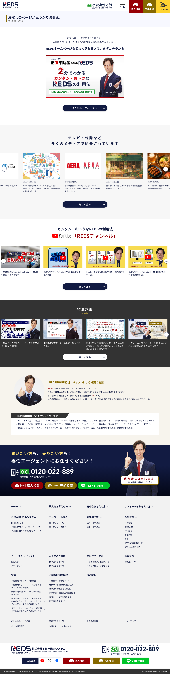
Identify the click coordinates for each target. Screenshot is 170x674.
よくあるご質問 (57, 556)
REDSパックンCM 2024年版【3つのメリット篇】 (106, 273)
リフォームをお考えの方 (137, 506)
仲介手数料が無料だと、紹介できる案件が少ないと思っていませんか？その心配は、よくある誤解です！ (106, 345)
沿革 (126, 539)
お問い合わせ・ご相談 (20, 621)
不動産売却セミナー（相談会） (24, 580)
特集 (13, 575)
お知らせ (15, 561)
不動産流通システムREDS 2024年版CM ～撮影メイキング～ (20, 273)
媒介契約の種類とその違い (60, 588)
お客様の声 (93, 517)
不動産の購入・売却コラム (98, 565)
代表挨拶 (128, 522)
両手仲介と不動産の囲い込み (61, 584)
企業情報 (129, 517)
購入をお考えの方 (58, 506)
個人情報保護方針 (18, 626)
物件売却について (56, 565)
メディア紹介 (16, 565)
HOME (14, 506)
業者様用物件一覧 (56, 621)
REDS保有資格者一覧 (133, 543)
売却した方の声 (93, 526)
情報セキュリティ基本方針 (60, 626)
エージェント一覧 (56, 522)
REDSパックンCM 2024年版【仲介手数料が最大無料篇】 (147, 273)
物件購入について (56, 561)
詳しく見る (85, 204)
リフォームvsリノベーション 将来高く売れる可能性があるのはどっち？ (148, 344)
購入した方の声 (93, 522)
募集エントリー (131, 561)
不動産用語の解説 (58, 575)
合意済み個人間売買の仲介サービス (26, 531)
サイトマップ (130, 621)
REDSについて (17, 522)
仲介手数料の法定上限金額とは (62, 592)
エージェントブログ (57, 526)
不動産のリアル (95, 556)
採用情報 (129, 556)
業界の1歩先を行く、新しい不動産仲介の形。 (63, 344)
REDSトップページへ (85, 108)
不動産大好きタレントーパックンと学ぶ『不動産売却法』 (21, 344)
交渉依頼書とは (55, 600)
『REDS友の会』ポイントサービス (25, 526)
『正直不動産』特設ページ (98, 561)
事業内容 (128, 535)
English (91, 575)
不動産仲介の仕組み (57, 580)
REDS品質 (129, 526)
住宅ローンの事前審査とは (60, 596)
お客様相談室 (92, 621)
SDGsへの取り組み (132, 547)
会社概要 (128, 531)
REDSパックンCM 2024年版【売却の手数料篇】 (62, 273)
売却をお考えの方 (96, 506)
